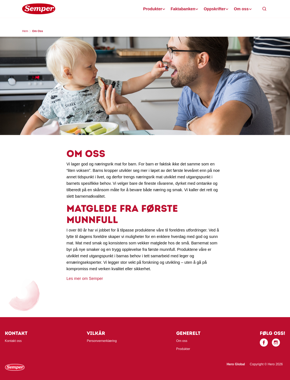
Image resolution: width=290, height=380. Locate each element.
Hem (25, 31)
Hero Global (236, 364)
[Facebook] (264, 342)
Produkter (152, 9)
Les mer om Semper (84, 278)
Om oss (241, 9)
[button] (264, 8)
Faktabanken (183, 9)
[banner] (145, 9)
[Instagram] (276, 342)
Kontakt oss (13, 341)
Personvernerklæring (102, 341)
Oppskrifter (214, 9)
